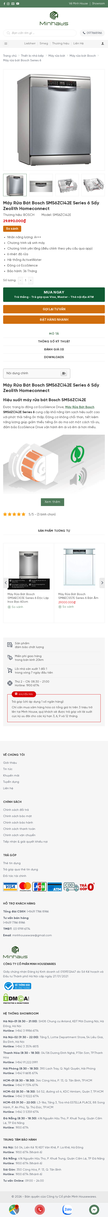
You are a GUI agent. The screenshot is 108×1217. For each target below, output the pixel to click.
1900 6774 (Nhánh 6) (28, 1152)
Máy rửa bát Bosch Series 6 (22, 60)
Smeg (44, 43)
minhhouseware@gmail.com (32, 935)
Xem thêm (52, 502)
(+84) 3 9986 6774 (27, 1031)
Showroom (98, 3)
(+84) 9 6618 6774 (27, 1073)
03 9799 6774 (21, 929)
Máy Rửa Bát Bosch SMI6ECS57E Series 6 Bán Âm (78, 596)
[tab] (54, 334)
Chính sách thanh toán (19, 829)
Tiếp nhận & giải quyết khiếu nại (25, 841)
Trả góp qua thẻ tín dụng (20, 869)
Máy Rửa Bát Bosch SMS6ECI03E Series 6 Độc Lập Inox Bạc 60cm (28, 598)
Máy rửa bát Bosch (83, 56)
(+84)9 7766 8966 (38, 911)
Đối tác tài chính (14, 876)
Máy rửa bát (56, 56)
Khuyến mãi (11, 775)
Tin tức (7, 769)
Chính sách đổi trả (16, 810)
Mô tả (54, 334)
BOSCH (28, 215)
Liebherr (29, 43)
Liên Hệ (78, 43)
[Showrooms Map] (14, 1209)
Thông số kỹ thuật (54, 341)
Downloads (54, 357)
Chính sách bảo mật (17, 816)
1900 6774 (22, 1127)
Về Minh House (78, 3)
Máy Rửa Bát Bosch (79, 407)
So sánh (12, 228)
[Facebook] (4, 4)
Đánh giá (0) (54, 349)
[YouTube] (17, 4)
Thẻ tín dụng (12, 863)
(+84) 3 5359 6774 (27, 1112)
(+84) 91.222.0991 (27, 1062)
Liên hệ (8, 788)
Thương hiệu (60, 43)
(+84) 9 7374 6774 (26, 1085)
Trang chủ (10, 56)
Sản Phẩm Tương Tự (54, 531)
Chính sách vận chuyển (19, 835)
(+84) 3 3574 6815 (27, 1046)
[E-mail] (13, 4)
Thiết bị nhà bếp (32, 56)
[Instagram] (8, 4)
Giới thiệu (10, 763)
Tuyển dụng (11, 782)
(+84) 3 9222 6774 (27, 1096)
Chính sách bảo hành (18, 822)
